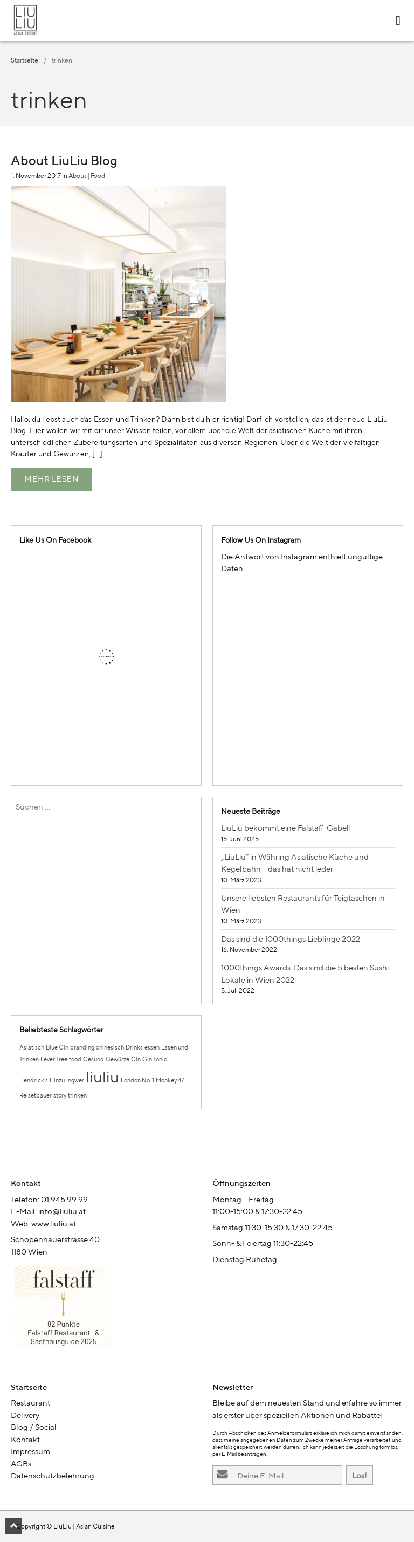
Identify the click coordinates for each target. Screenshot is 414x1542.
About (77, 176)
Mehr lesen (51, 478)
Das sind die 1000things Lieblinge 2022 (290, 938)
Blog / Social (34, 1426)
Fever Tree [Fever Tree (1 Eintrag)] (53, 1059)
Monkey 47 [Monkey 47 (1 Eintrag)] (170, 1080)
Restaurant (30, 1402)
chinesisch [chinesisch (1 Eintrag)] (110, 1047)
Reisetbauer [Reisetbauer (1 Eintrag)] (35, 1095)
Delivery (25, 1415)
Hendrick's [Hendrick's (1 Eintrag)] (33, 1080)
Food (98, 176)
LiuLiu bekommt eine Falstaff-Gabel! (286, 827)
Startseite (24, 60)
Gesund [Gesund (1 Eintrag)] (93, 1059)
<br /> (106, 1310)
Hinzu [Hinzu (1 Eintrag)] (57, 1080)
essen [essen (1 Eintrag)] (152, 1047)
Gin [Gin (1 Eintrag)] (136, 1059)
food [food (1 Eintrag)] (75, 1059)
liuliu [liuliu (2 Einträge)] (102, 1076)
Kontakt (25, 1439)
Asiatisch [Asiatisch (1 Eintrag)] (31, 1047)
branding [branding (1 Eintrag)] (82, 1047)
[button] (13, 1526)
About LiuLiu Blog (64, 160)
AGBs (21, 1463)
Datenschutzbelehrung (52, 1475)
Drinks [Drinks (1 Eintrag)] (134, 1047)
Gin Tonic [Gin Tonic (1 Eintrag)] (154, 1059)
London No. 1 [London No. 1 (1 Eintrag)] (137, 1080)
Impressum (30, 1451)
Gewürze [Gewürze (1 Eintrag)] (117, 1059)
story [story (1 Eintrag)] (59, 1095)
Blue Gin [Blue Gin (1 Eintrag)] (57, 1047)
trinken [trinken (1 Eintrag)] (77, 1095)
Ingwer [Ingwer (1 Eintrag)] (75, 1080)
